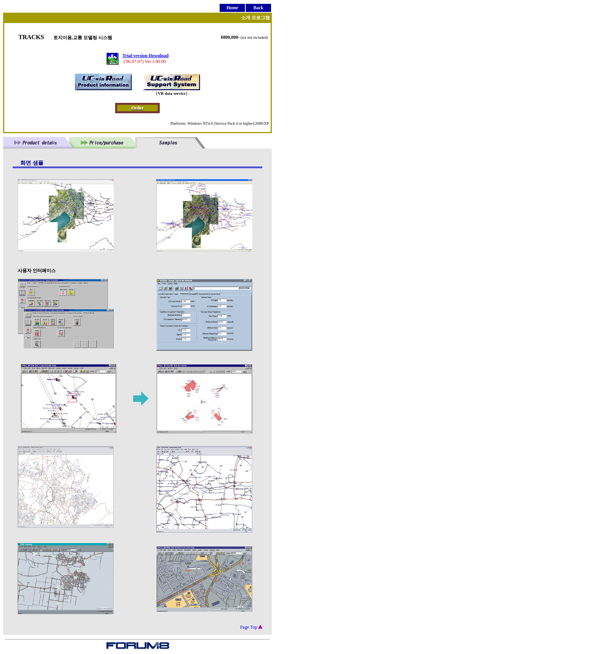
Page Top (251, 627)
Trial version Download (145, 55)
